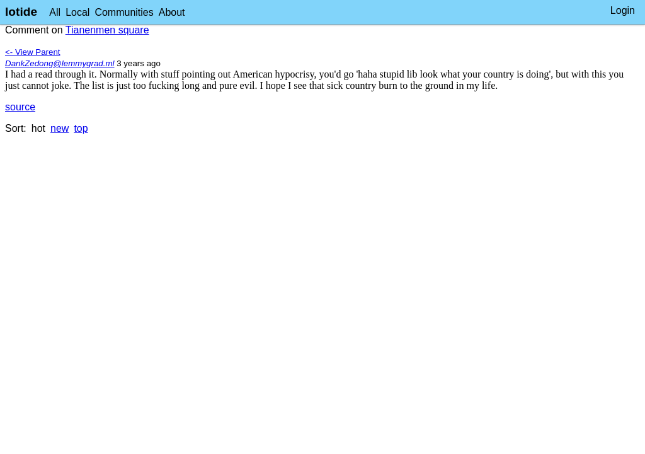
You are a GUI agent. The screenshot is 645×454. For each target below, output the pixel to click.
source (20, 107)
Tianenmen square (107, 30)
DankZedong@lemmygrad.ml (60, 63)
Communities (123, 12)
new (59, 128)
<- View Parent (32, 52)
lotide (21, 11)
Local (77, 12)
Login (622, 10)
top (81, 128)
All (54, 12)
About (172, 12)
